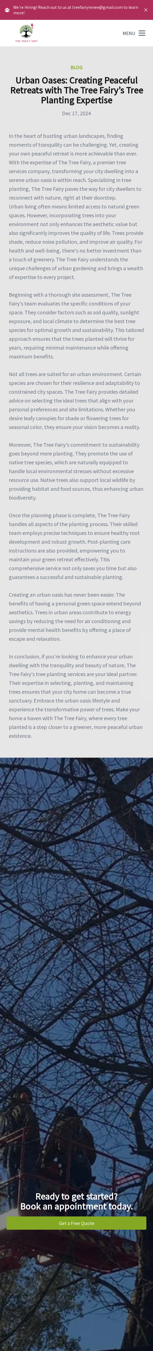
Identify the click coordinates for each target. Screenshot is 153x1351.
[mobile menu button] (142, 33)
